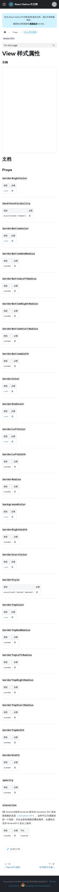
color (6, 190)
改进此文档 (13, 849)
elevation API (26, 815)
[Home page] (5, 32)
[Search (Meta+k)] (54, 4)
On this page (11, 45)
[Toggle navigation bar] (4, 4)
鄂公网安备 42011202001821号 (38, 886)
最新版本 (34, 23)
